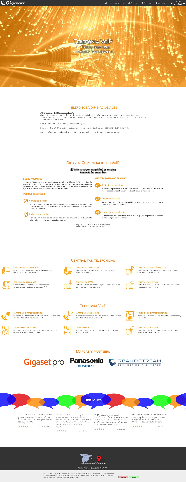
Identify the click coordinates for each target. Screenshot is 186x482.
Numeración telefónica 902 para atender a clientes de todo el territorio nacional (93, 329)
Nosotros (120, 3)
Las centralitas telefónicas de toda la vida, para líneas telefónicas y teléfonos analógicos (31, 269)
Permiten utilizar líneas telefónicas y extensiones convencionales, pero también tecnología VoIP (31, 284)
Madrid (81, 469)
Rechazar (123, 477)
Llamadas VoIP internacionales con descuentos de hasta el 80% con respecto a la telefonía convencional (31, 315)
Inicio (108, 3)
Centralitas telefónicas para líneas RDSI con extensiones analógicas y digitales (93, 269)
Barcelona (87, 469)
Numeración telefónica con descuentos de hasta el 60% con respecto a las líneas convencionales (31, 329)
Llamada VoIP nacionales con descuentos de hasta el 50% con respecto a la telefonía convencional (93, 315)
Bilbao (93, 469)
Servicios (133, 3)
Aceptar (134, 477)
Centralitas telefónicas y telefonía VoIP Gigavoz (93, 467)
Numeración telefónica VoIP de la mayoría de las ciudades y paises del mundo (155, 315)
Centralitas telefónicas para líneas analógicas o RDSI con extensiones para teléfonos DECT (155, 269)
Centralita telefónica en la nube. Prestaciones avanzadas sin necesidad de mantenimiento (155, 284)
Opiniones (147, 3)
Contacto (160, 3)
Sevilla (103, 469)
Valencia (98, 469)
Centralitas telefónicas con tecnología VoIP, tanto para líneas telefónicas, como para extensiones (93, 284)
